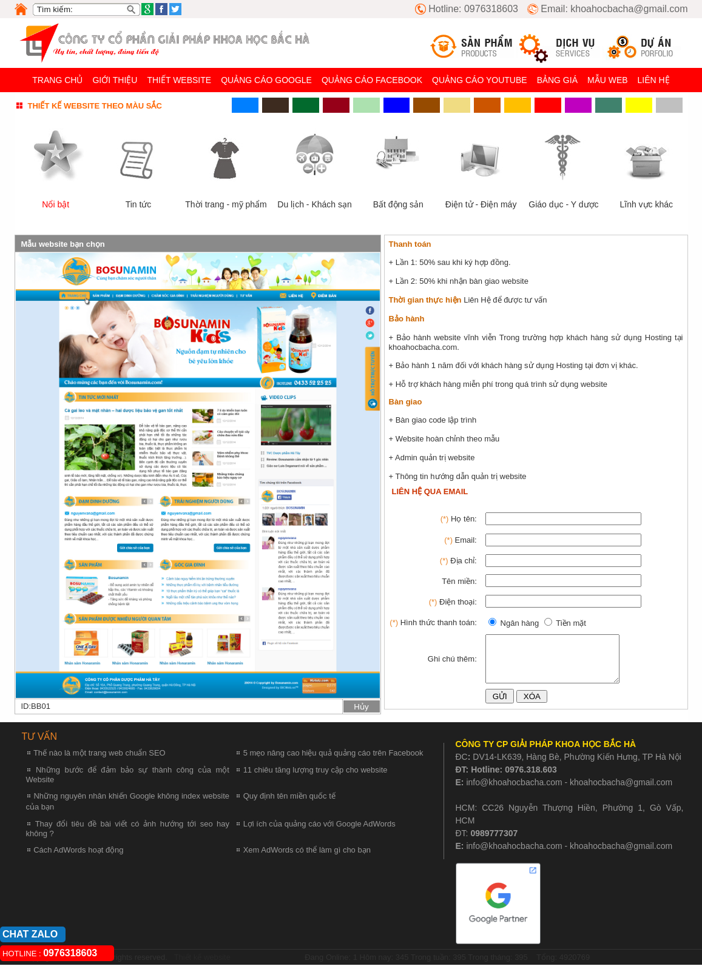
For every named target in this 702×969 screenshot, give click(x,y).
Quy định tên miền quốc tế (289, 800)
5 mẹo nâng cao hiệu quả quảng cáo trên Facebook (333, 757)
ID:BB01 (35, 706)
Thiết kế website (201, 962)
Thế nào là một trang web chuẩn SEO (99, 757)
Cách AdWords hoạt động (78, 854)
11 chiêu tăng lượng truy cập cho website (315, 774)
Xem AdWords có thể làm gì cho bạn (307, 854)
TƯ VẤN (39, 741)
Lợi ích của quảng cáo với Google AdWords (319, 828)
